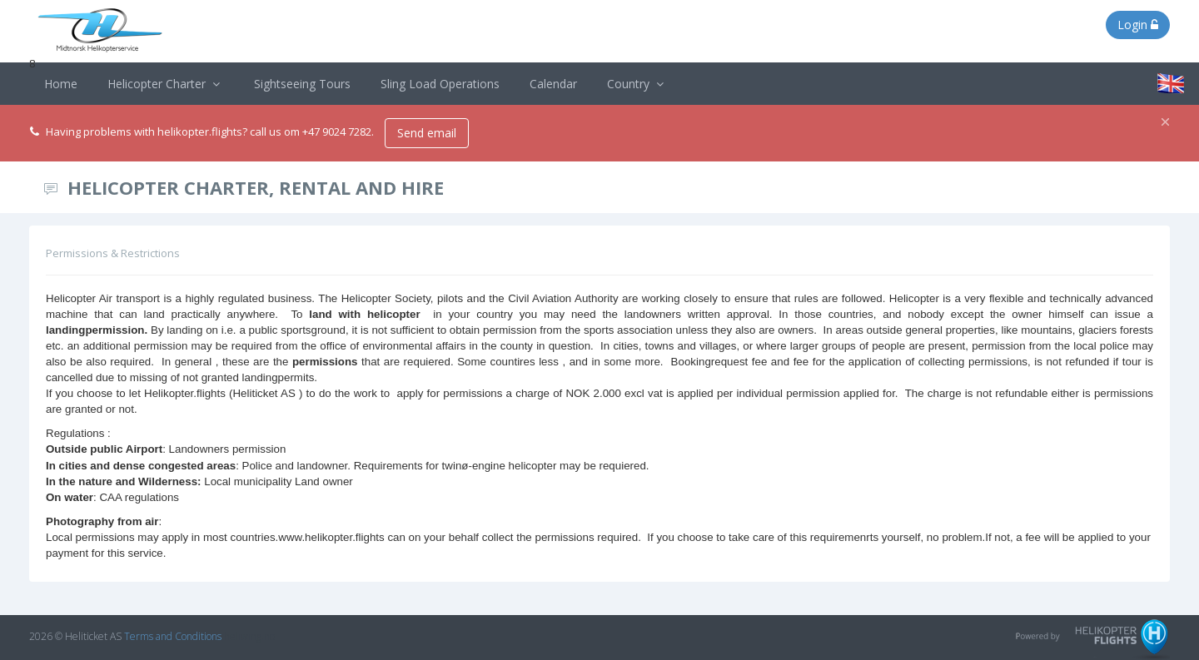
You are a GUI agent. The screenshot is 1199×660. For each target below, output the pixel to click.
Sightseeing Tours (302, 84)
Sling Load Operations (440, 84)
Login (1137, 24)
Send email (426, 133)
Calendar (553, 84)
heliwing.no (249, 636)
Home (60, 84)
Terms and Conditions (172, 636)
